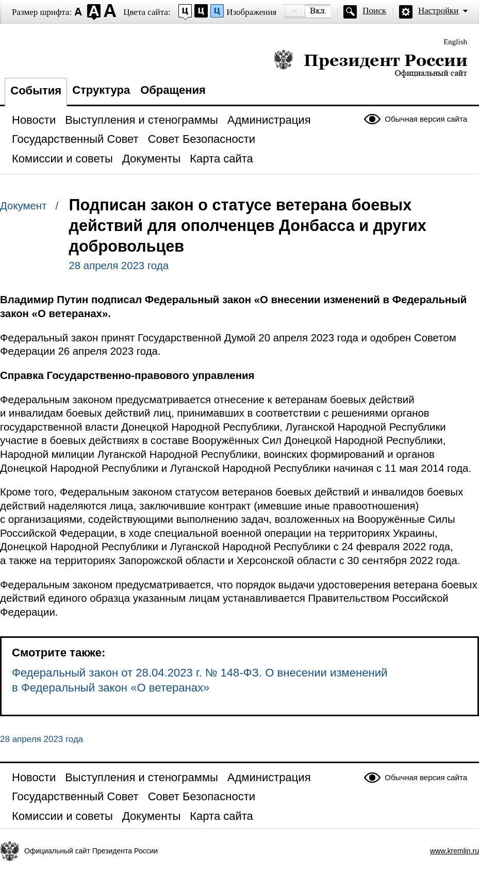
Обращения (173, 90)
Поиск (374, 10)
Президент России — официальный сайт (370, 63)
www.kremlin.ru (454, 851)
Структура (101, 90)
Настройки (438, 10)
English (455, 42)
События (35, 90)
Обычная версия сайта (426, 118)
